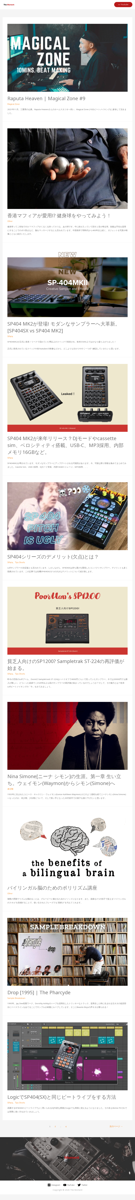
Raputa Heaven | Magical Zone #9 (49, 98)
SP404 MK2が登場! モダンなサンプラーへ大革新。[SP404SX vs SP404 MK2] (62, 327)
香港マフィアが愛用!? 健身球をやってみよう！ (63, 215)
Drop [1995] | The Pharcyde (41, 998)
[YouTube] (69, 1190)
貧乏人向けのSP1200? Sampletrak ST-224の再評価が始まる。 (65, 664)
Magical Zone (13, 104)
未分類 (10, 795)
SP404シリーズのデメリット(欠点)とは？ (56, 556)
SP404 (10, 336)
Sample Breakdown (16, 1004)
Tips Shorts (20, 562)
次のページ (116, 1132)
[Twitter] (83, 1190)
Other (10, 221)
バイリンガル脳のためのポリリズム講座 (55, 893)
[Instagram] (53, 1190)
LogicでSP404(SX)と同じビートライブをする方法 (66, 1102)
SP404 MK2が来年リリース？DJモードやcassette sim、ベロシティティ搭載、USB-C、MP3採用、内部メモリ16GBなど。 (66, 444)
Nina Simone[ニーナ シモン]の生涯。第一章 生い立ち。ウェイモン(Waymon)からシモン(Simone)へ (66, 782)
